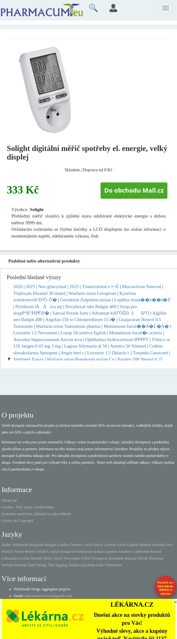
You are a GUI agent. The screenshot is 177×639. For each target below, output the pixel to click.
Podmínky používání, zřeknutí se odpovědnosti (36, 514)
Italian (99, 551)
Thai (51, 565)
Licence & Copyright (17, 521)
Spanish (145, 545)
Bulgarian (36, 545)
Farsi (169, 545)
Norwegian (72, 558)
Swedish (20, 565)
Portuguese (99, 558)
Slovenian (156, 558)
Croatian (53, 551)
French (19, 551)
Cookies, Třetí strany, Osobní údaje (28, 507)
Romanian (116, 558)
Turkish (74, 565)
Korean (156, 551)
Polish (85, 558)
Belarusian (20, 545)
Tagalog (61, 565)
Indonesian (85, 551)
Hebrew (30, 551)
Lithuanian (10, 558)
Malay (48, 558)
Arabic (7, 545)
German (110, 545)
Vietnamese (113, 565)
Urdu (100, 565)
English (132, 545)
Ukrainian (87, 565)
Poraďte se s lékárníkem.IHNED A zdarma (166, 588)
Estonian (158, 545)
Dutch (58, 558)
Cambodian (141, 551)
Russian (131, 558)
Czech (87, 545)
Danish (98, 545)
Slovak (143, 558)
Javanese (125, 551)
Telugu (42, 565)
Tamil (31, 565)
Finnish (7, 551)
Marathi (37, 558)
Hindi (41, 551)
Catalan (63, 545)
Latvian (24, 558)
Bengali (50, 545)
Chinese (75, 545)
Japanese (111, 551)
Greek (121, 545)
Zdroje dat (9, 500)
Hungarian (68, 551)
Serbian (7, 565)
